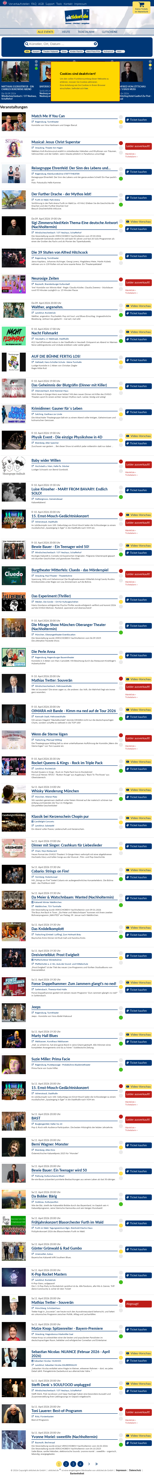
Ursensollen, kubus (44, 1254)
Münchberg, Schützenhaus (47, 1308)
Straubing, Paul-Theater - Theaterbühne (53, 575)
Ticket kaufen (136, 119)
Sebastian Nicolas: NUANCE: (46, 1361)
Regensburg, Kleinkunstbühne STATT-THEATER (57, 173)
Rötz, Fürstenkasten (44, 1416)
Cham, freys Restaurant (46, 851)
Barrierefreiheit (77, 1473)
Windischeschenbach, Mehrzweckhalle (53, 686)
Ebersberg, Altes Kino (45, 1150)
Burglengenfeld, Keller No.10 (48, 1124)
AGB (41, 3)
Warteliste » (130, 153)
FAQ (33, 3)
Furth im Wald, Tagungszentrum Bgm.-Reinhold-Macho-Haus (63, 1228)
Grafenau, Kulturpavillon (46, 1202)
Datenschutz (135, 1470)
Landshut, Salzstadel (44, 825)
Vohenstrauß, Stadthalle (46, 521)
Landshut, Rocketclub (45, 312)
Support (49, 3)
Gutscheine (110, 31)
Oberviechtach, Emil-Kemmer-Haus (51, 390)
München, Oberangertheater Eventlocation (55, 634)
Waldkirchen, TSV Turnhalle (48, 906)
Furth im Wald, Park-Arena (47, 199)
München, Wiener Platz (46, 796)
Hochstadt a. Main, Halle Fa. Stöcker (52, 466)
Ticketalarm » (131, 156)
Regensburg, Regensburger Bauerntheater (54, 657)
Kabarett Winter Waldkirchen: (46, 902)
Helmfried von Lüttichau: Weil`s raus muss (130, 88)
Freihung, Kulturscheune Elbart (49, 1176)
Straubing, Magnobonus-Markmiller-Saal (54, 1334)
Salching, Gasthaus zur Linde (48, 414)
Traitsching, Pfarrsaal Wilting (48, 739)
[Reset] (95, 44)
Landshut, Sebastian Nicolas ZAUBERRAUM (56, 1365)
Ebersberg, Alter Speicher (47, 442)
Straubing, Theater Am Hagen (49, 147)
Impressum (80, 3)
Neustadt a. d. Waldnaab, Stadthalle (52, 338)
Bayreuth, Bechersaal (45, 1442)
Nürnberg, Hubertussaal (46, 877)
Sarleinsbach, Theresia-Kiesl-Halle (51, 989)
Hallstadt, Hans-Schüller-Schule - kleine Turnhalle (58, 362)
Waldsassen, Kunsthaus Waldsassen (52, 1041)
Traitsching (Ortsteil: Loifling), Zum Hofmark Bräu (58, 934)
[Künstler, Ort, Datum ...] (60, 44)
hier (86, 88)
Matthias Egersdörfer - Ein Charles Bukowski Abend (17, 88)
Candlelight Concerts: (42, 821)
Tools (59, 3)
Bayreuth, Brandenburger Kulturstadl (52, 284)
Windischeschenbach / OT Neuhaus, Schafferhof (58, 232)
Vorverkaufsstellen (19, 3)
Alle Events (45, 31)
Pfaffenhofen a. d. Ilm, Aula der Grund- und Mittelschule (61, 964)
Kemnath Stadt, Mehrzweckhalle (50, 716)
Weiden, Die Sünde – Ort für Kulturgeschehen (56, 601)
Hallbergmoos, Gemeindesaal (48, 499)
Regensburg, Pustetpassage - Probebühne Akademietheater (62, 1064)
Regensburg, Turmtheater (47, 121)
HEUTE (66, 31)
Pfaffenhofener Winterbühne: (46, 959)
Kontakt (68, 3)
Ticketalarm (86, 31)
